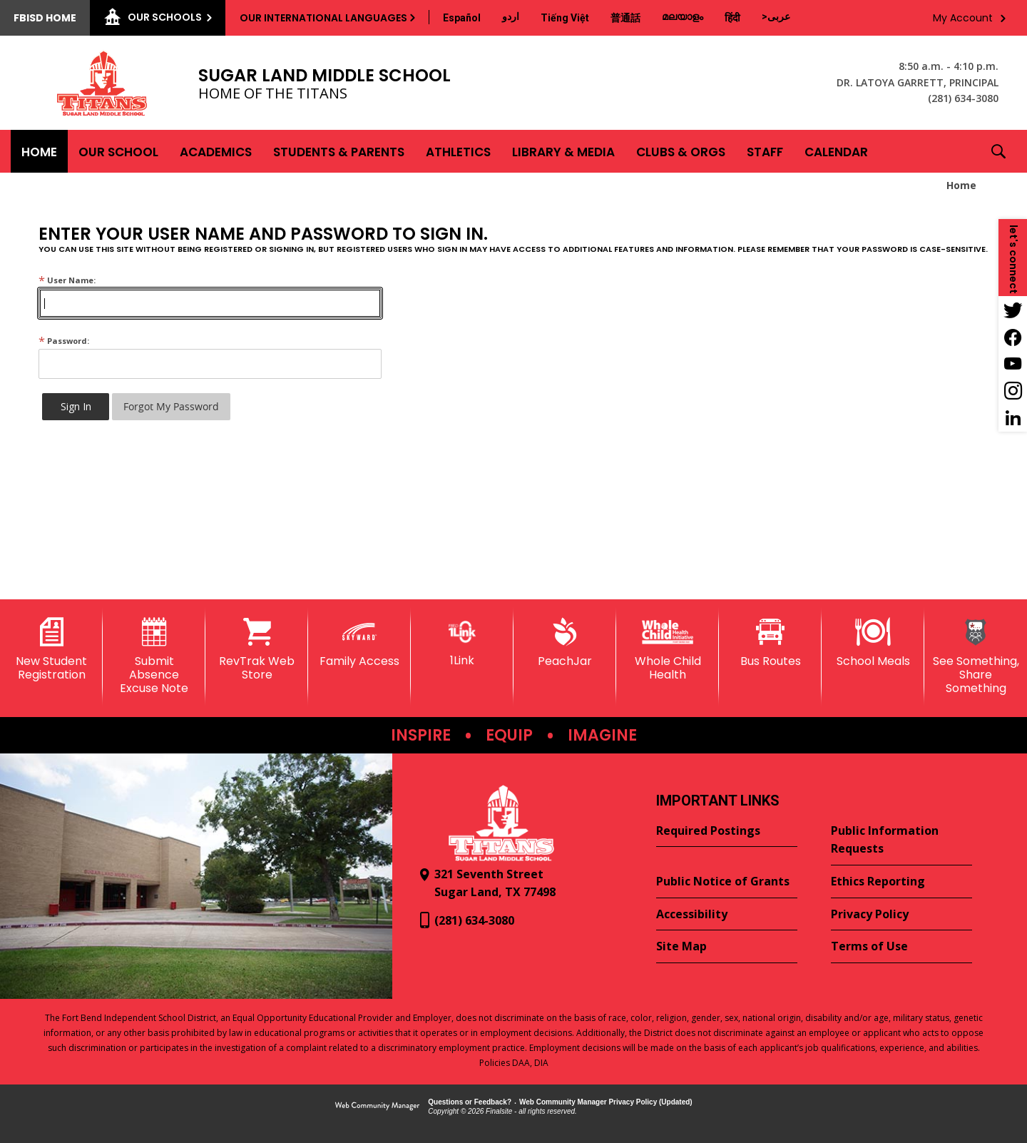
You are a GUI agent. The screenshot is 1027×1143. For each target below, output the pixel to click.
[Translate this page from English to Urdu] (510, 16)
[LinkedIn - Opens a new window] (1012, 418)
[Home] (39, 151)
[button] (998, 151)
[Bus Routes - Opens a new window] (770, 643)
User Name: (67, 280)
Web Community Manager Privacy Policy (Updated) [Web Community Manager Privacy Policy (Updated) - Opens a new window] (606, 1102)
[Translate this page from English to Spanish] (462, 18)
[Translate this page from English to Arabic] (776, 16)
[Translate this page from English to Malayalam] (682, 16)
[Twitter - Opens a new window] (1012, 309)
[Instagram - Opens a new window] (1012, 391)
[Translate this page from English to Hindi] (732, 18)
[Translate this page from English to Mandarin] (625, 18)
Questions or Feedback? (469, 1102)
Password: (64, 340)
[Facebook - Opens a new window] (1012, 337)
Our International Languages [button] (323, 18)
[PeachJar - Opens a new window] (565, 643)
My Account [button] (963, 18)
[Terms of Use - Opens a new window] (901, 946)
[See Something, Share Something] (975, 656)
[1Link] (462, 642)
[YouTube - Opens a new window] (1012, 364)
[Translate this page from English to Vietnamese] (564, 18)
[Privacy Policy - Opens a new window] (901, 914)
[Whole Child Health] (667, 649)
